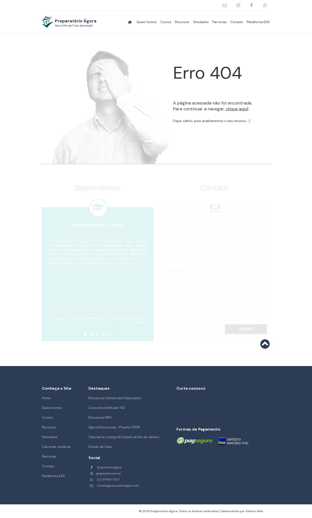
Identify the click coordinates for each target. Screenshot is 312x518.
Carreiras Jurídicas (56, 447)
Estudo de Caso (100, 447)
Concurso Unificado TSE (106, 408)
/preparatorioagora (251, 5)
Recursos (182, 22)
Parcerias (219, 22)
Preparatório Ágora (76, 22)
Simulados (201, 22)
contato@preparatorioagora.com (224, 5)
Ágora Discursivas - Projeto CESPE (114, 427)
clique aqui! (237, 109)
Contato (236, 22)
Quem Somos (146, 22)
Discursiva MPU (100, 417)
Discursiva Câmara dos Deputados (114, 398)
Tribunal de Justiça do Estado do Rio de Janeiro (123, 437)
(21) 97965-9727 (265, 5)
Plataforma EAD (258, 22)
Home (46, 398)
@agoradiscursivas (238, 5)
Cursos (165, 22)
